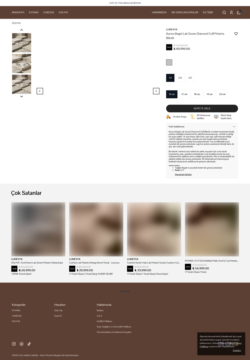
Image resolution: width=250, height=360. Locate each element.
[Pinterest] (21, 344)
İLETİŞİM (208, 12)
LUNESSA (48, 12)
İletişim (100, 310)
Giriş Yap (58, 310)
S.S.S (99, 315)
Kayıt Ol (58, 315)
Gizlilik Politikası (104, 321)
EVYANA (33, 12)
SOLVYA (63, 12)
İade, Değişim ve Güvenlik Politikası (114, 326)
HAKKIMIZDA (159, 12)
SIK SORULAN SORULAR (184, 12)
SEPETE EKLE (202, 108)
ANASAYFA (18, 12)
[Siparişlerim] (231, 13)
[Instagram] (14, 344)
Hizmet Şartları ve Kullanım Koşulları (114, 332)
